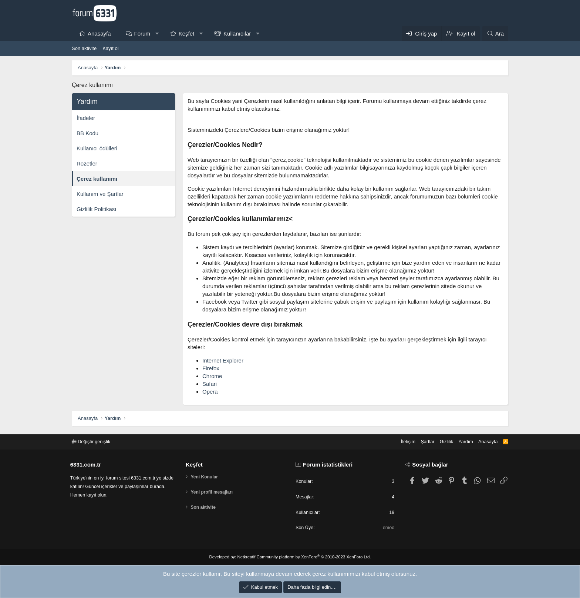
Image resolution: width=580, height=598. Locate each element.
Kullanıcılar (237, 33)
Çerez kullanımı (97, 179)
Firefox (210, 368)
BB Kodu (87, 133)
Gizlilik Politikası (97, 209)
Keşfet (187, 33)
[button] (156, 33)
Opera (210, 391)
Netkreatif (248, 557)
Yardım (463, 441)
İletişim (403, 441)
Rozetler (87, 163)
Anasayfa (99, 33)
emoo (387, 528)
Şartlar (424, 441)
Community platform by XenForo (313, 557)
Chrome (212, 376)
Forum (142, 33)
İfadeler (86, 118)
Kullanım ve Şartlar (100, 194)
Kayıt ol (110, 48)
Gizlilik (443, 441)
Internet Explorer (222, 360)
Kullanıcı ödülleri (97, 148)
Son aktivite (84, 48)
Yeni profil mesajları (214, 492)
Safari (209, 384)
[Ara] (495, 33)
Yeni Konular (206, 477)
